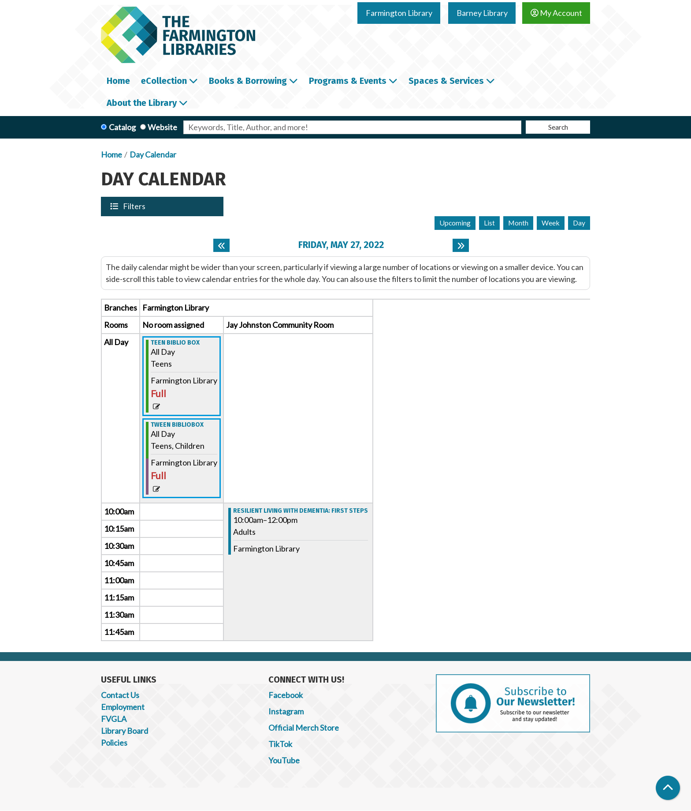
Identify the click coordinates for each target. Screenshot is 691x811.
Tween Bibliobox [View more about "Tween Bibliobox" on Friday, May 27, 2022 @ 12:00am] (177, 425)
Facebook (285, 695)
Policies (114, 742)
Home (111, 154)
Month (518, 222)
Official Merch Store (303, 727)
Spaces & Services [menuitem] (446, 80)
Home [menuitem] (118, 80)
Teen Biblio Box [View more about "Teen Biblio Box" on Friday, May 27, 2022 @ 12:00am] (175, 343)
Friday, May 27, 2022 (341, 245)
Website (162, 127)
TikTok (280, 744)
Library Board (124, 731)
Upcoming (455, 222)
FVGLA (113, 719)
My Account (556, 13)
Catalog (122, 127)
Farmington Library (399, 13)
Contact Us (120, 695)
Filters (135, 206)
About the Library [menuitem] (142, 103)
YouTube (284, 760)
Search (558, 127)
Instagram (286, 711)
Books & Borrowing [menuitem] (248, 80)
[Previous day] (221, 245)
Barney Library (482, 13)
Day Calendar (153, 154)
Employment (123, 707)
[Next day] (461, 245)
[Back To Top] (668, 788)
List (489, 222)
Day (579, 222)
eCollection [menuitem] (164, 80)
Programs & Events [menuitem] (347, 80)
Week (551, 222)
